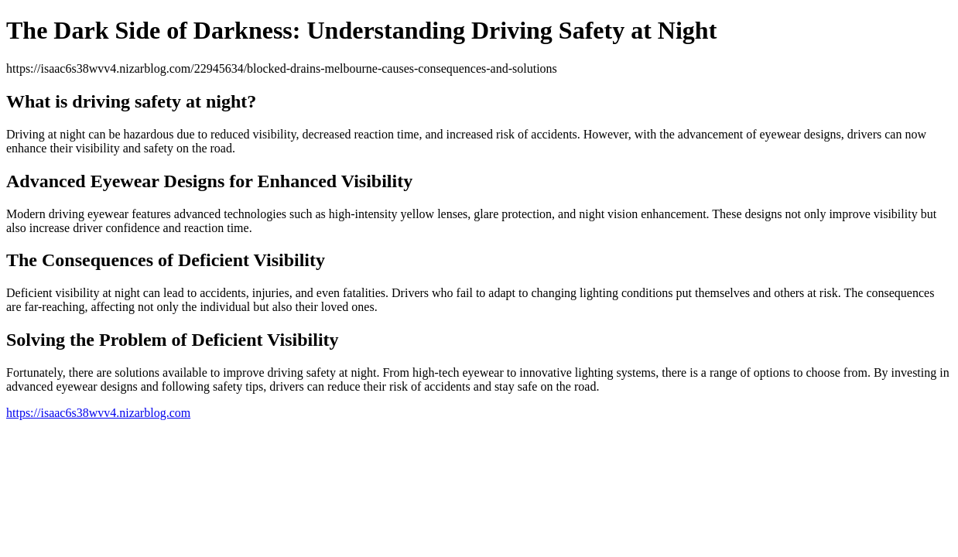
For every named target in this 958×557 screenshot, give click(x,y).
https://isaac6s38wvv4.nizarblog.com (98, 412)
